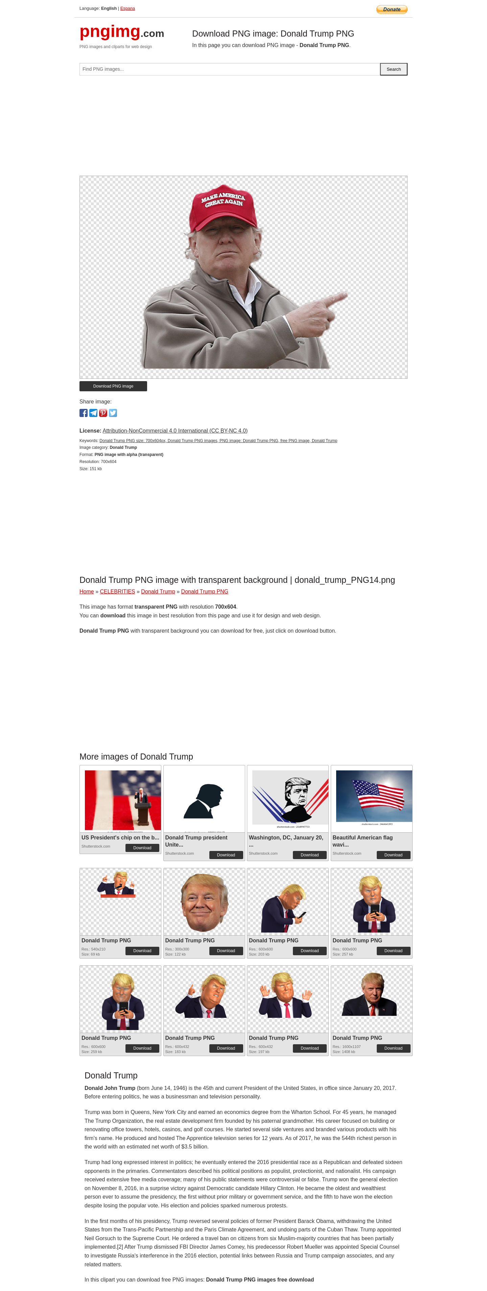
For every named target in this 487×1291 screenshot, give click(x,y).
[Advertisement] (243, 128)
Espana (127, 8)
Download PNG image (113, 386)
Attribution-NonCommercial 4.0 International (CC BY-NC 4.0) (175, 431)
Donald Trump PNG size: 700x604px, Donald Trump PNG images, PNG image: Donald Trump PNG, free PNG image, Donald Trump (218, 440)
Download (142, 848)
